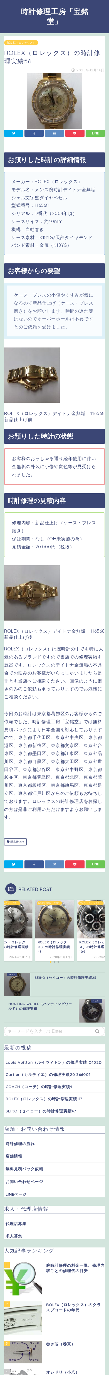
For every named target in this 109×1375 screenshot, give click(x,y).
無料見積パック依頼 (24, 1168)
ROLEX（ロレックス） (21, 43)
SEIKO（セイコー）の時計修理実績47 (41, 1111)
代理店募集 (16, 1223)
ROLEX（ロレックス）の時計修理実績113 (44, 1098)
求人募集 (14, 1236)
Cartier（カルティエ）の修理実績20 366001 (48, 1074)
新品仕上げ (15, 842)
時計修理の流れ (20, 1143)
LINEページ (16, 1194)
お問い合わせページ (24, 1181)
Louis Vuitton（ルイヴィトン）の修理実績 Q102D (54, 1062)
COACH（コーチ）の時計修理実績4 (39, 1086)
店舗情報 (14, 1156)
